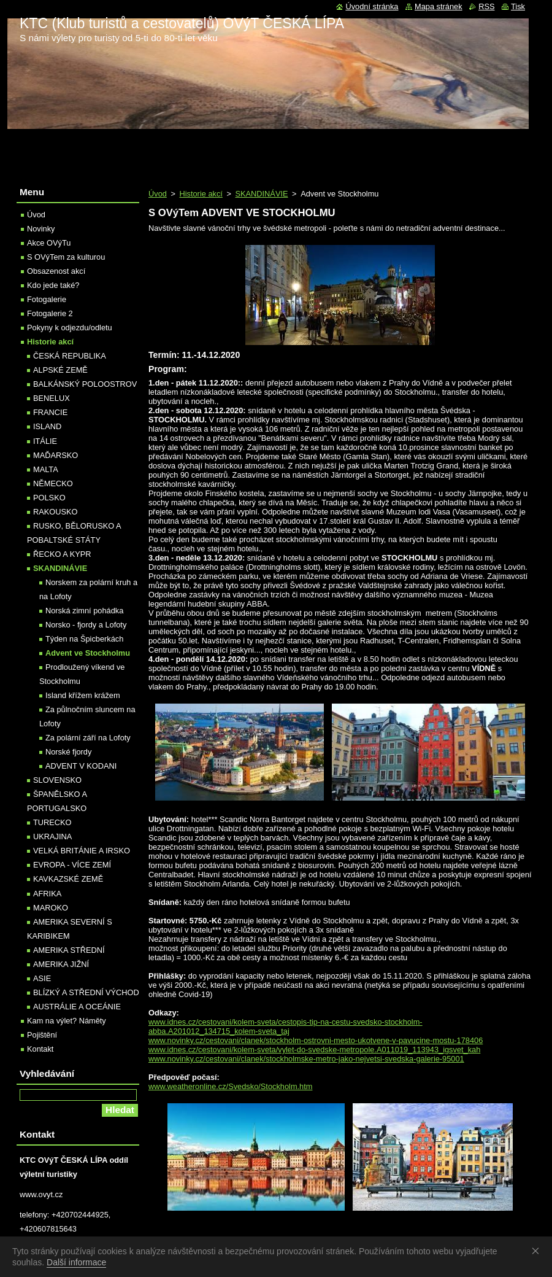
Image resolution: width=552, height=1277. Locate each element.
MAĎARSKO (55, 455)
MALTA (45, 469)
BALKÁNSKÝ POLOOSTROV (85, 384)
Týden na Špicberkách (84, 638)
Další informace (76, 1262)
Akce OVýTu (49, 242)
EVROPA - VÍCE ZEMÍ (72, 864)
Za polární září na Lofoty (88, 737)
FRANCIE (50, 412)
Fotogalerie (46, 299)
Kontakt (40, 1049)
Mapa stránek (438, 6)
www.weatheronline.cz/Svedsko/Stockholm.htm (230, 1086)
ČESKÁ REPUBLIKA (69, 355)
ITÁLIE (45, 441)
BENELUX (51, 398)
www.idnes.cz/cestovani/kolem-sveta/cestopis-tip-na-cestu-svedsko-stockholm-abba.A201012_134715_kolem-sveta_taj (285, 1026)
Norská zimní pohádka (84, 610)
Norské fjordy (68, 751)
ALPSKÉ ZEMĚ (60, 370)
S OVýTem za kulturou (66, 257)
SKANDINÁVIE (261, 193)
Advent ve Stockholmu (87, 653)
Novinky (41, 228)
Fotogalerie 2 (50, 313)
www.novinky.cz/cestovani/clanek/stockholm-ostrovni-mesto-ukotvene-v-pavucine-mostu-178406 (315, 1040)
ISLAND (47, 426)
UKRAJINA (52, 836)
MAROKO (50, 907)
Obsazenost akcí (56, 271)
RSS (486, 6)
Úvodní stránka (371, 6)
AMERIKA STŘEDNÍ (69, 950)
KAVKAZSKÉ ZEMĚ (68, 878)
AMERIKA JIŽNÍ (61, 964)
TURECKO (52, 822)
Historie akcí (200, 193)
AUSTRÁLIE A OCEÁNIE (77, 1006)
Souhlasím (538, 1250)
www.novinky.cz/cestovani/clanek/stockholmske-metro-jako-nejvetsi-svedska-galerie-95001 (306, 1058)
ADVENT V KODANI (81, 765)
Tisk (518, 6)
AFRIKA (47, 893)
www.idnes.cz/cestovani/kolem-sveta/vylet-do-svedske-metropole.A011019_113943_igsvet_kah (314, 1049)
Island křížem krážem (82, 695)
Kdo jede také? (53, 285)
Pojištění (42, 1034)
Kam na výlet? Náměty (66, 1020)
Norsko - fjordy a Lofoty (85, 624)
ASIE (42, 978)
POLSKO (49, 497)
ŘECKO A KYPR (62, 554)
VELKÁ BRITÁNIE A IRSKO (81, 850)
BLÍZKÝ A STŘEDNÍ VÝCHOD (86, 992)
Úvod (157, 193)
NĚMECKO (53, 483)
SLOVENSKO (57, 780)
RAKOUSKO (55, 511)
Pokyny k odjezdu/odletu (69, 327)
